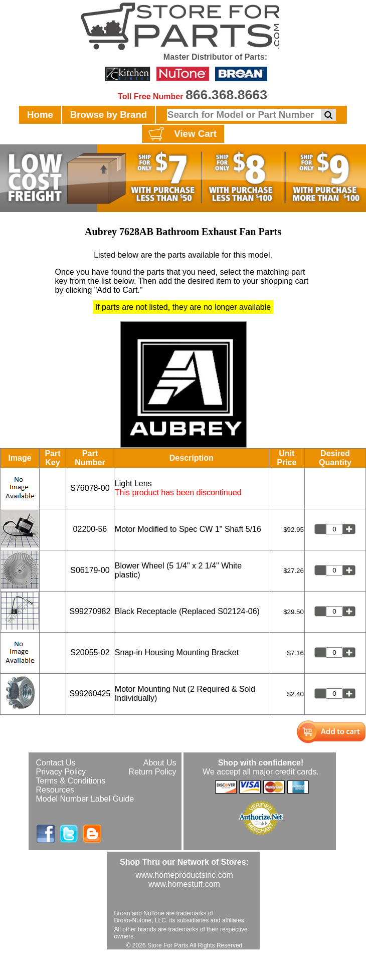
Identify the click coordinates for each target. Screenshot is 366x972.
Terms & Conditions (71, 780)
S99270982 (89, 611)
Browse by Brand (108, 114)
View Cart (181, 134)
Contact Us (56, 762)
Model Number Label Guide (85, 799)
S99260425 (89, 693)
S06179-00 (89, 570)
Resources (55, 790)
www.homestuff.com (184, 884)
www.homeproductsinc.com (184, 875)
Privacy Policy (61, 771)
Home (40, 114)
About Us (159, 762)
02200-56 (90, 529)
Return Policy (152, 771)
